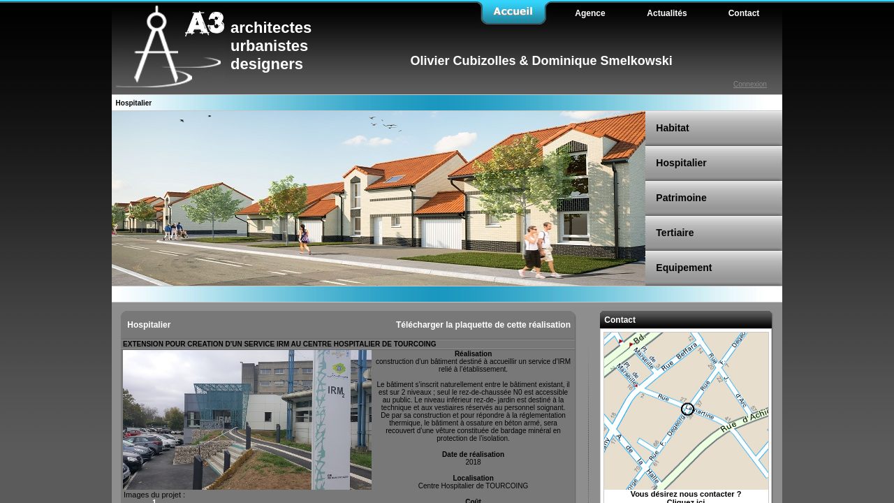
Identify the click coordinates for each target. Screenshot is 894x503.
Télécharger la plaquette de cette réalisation (483, 325)
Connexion (750, 84)
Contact (619, 320)
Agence (590, 13)
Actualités (667, 13)
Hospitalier (147, 325)
